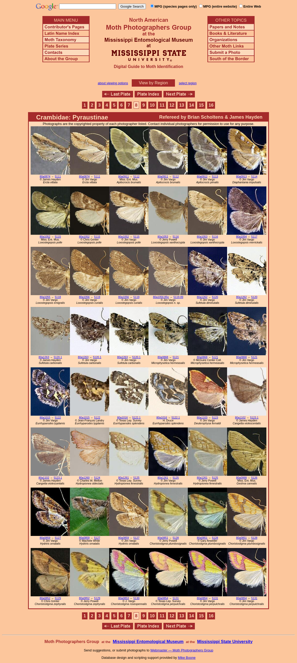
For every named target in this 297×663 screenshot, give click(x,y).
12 (171, 105)
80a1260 (84, 477)
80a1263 (43, 357)
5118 (58, 297)
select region (188, 83)
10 (152, 105)
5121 (176, 357)
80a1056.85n (161, 297)
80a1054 (241, 236)
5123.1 (254, 417)
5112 (136, 176)
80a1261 (123, 477)
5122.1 (136, 417)
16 (211, 105)
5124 (97, 477)
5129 (58, 598)
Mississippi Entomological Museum (148, 641)
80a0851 (163, 537)
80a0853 (123, 598)
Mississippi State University (225, 641)
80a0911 (123, 176)
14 (191, 105)
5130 (136, 598)
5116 (176, 236)
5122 (58, 417)
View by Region (153, 83)
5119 (97, 297)
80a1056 (84, 297)
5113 (215, 176)
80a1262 (202, 297)
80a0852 (45, 598)
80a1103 (202, 417)
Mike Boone (187, 658)
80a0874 (45, 176)
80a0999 (241, 477)
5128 (176, 537)
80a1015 (45, 417)
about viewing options (113, 83)
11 (162, 105)
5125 (136, 477)
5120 (215, 297)
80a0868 (163, 357)
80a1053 (163, 236)
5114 (254, 176)
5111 (58, 176)
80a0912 (202, 176)
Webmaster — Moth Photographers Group (181, 650)
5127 (58, 537)
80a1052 (45, 236)
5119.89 (178, 297)
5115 (58, 236)
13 (181, 105)
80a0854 (163, 598)
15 (201, 105)
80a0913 (241, 176)
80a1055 (45, 297)
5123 (215, 417)
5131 (176, 598)
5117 (254, 236)
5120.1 (58, 357)
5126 (254, 477)
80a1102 (240, 417)
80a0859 (45, 537)
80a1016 (122, 417)
